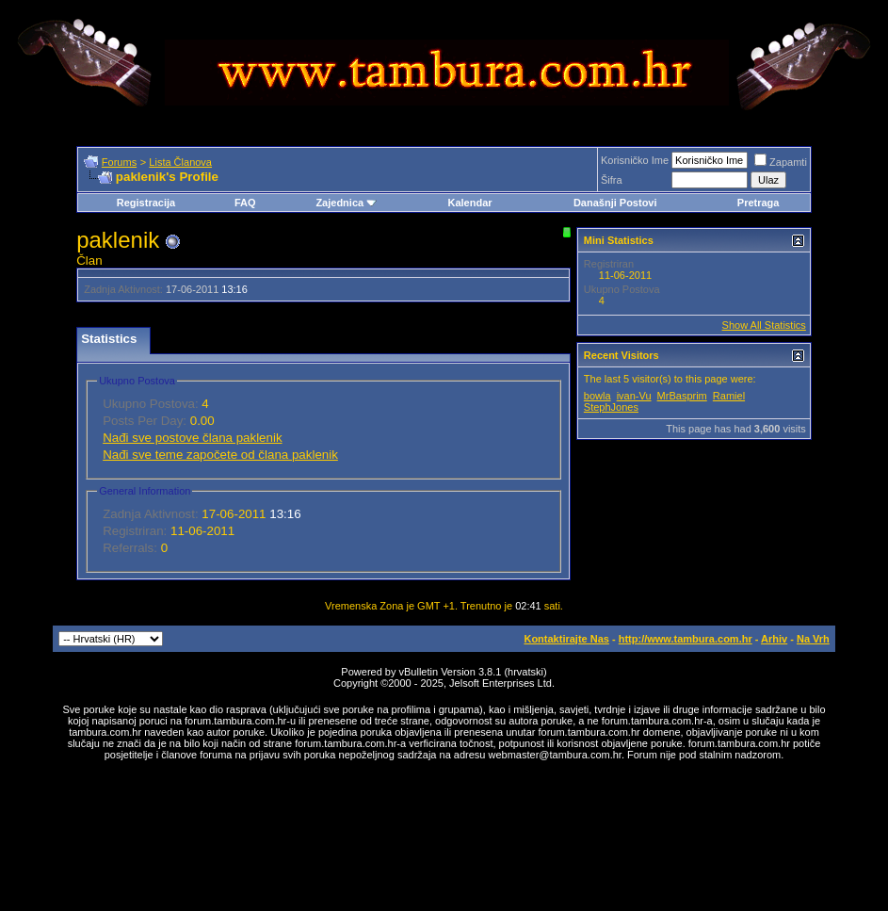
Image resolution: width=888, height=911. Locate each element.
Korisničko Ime (635, 160)
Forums (119, 162)
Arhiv (774, 638)
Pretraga (758, 202)
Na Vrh (813, 638)
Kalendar (469, 202)
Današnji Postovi (615, 202)
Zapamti (780, 162)
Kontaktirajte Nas (566, 638)
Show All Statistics (764, 325)
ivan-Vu (634, 395)
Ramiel (729, 395)
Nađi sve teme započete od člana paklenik (220, 454)
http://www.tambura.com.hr (685, 638)
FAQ (245, 202)
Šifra (611, 180)
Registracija (146, 202)
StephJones (611, 407)
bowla (597, 395)
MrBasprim (682, 395)
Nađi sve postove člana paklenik (192, 438)
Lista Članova (180, 162)
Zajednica (346, 202)
